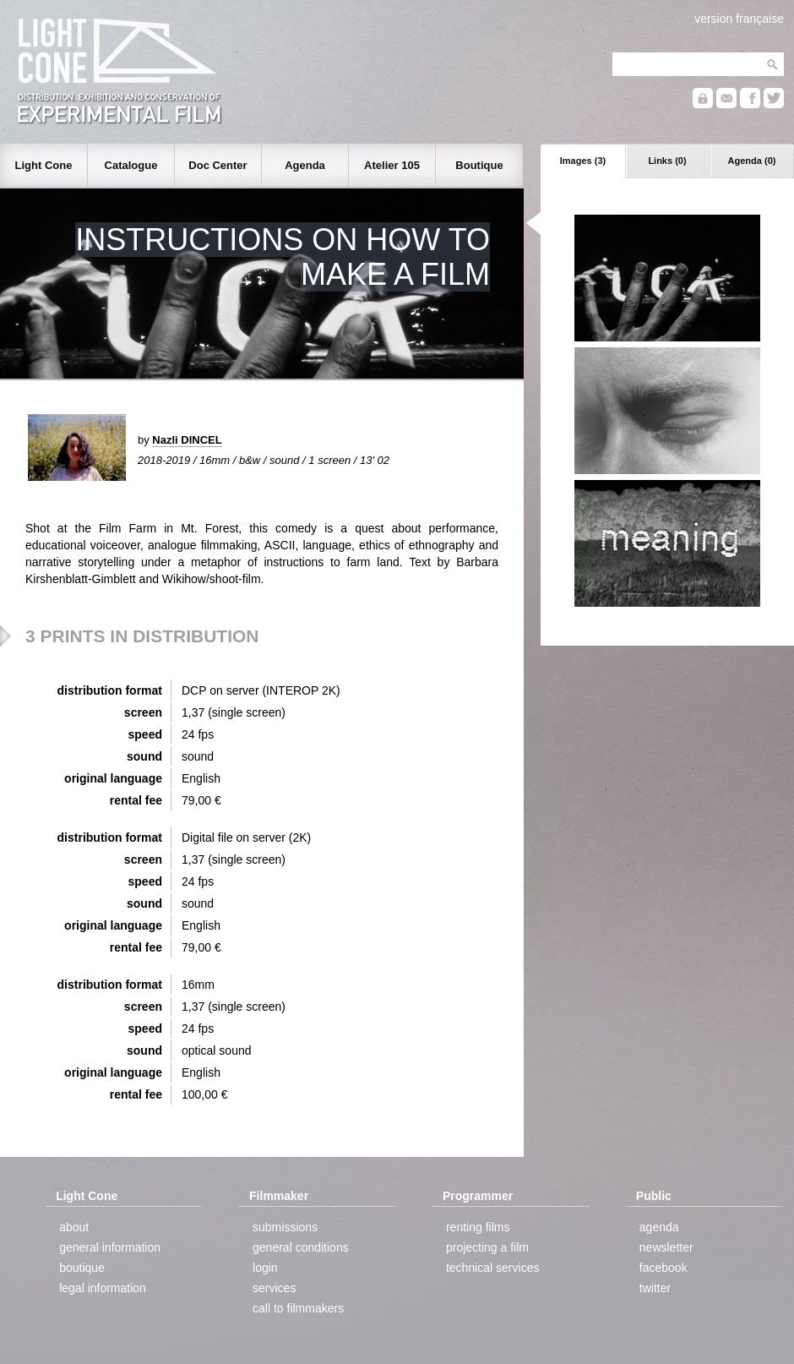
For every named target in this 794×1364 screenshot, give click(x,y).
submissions (285, 1227)
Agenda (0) (752, 160)
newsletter (666, 1247)
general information (109, 1247)
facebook (663, 1267)
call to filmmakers (298, 1308)
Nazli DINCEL (186, 440)
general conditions (301, 1247)
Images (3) (583, 160)
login (265, 1267)
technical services (493, 1267)
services (274, 1288)
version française (739, 18)
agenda (659, 1227)
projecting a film (487, 1247)
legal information (102, 1288)
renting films (477, 1227)
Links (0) (667, 160)
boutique (82, 1267)
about (74, 1227)
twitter (655, 1288)
